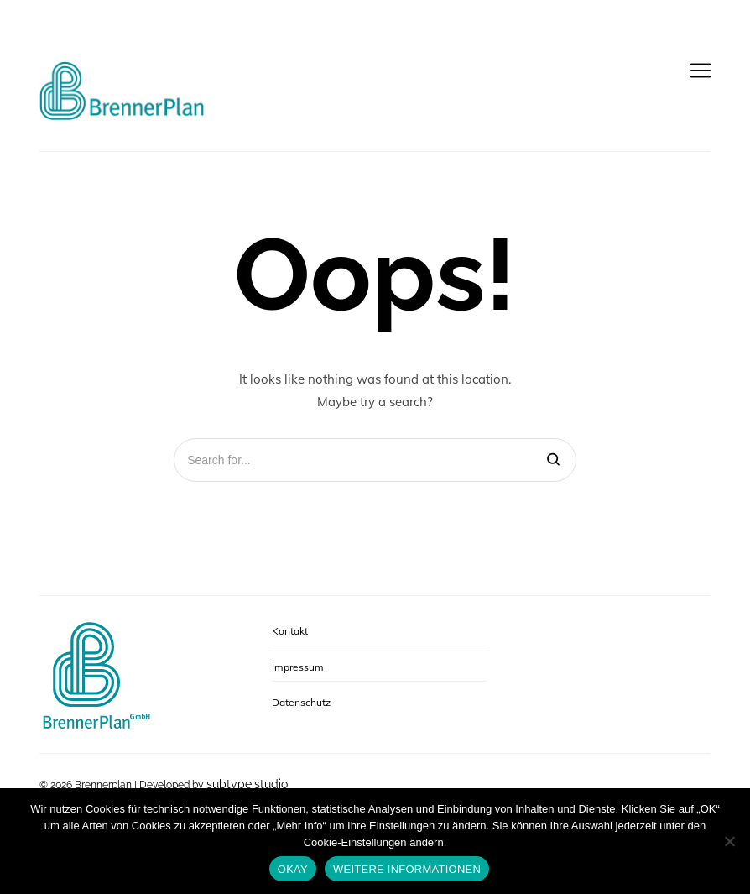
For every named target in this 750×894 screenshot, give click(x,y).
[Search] (553, 460)
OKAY (293, 869)
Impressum (298, 667)
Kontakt (290, 631)
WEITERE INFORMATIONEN (407, 869)
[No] (729, 841)
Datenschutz (301, 702)
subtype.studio (247, 784)
